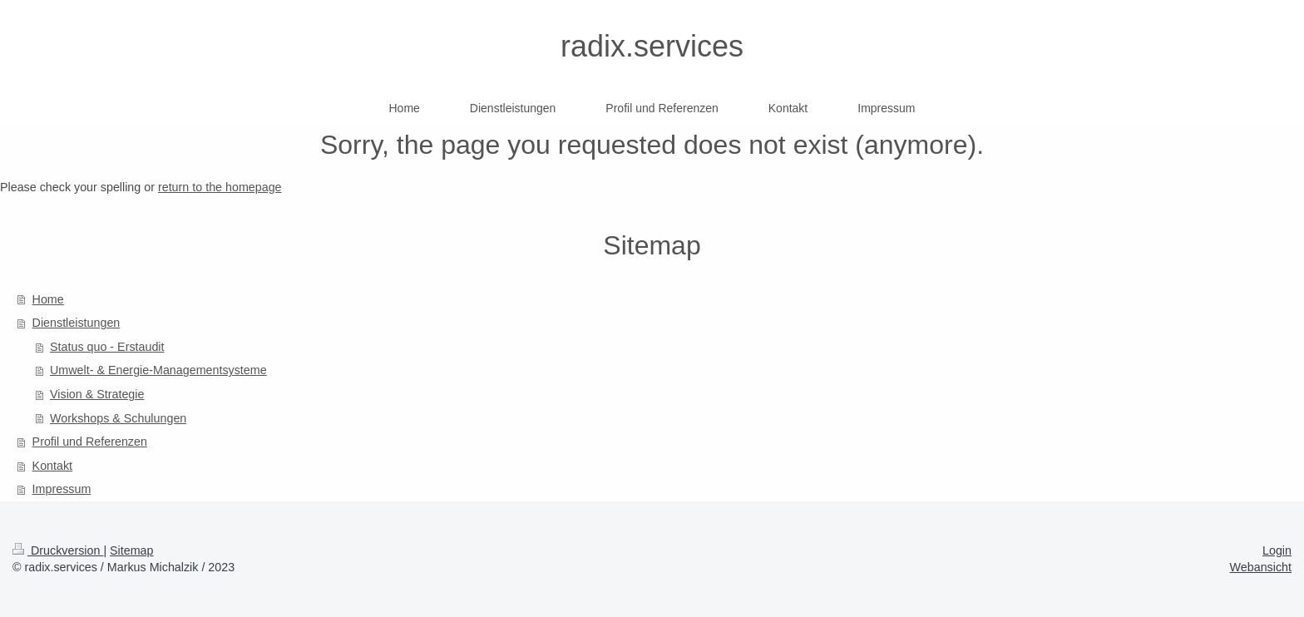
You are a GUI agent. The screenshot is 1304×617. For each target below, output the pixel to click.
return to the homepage (220, 187)
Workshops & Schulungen (118, 418)
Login (1277, 550)
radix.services (652, 46)
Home (48, 299)
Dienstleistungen (76, 322)
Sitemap (131, 550)
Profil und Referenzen (89, 441)
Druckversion (57, 550)
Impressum (61, 489)
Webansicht (1261, 567)
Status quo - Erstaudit (107, 346)
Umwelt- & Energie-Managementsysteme (158, 370)
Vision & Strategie (97, 394)
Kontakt (52, 465)
